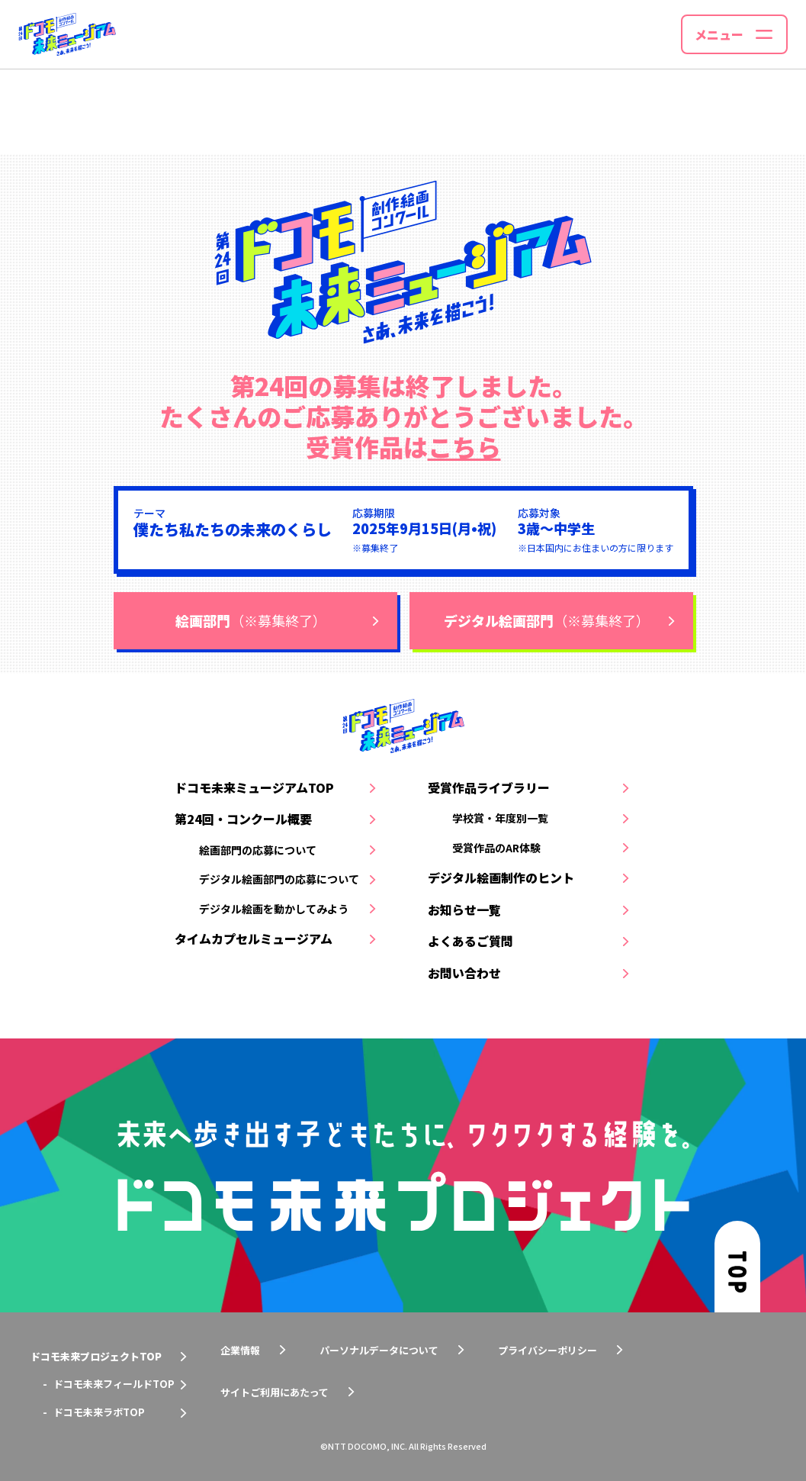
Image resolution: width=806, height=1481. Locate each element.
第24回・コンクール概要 (243, 819)
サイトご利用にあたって (274, 1392)
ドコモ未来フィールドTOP (114, 1383)
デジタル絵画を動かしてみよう (273, 908)
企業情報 (240, 1350)
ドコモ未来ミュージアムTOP (254, 787)
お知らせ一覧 (464, 909)
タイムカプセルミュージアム (253, 938)
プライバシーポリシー (547, 1350)
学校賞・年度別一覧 (500, 818)
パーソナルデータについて (379, 1350)
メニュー (719, 34)
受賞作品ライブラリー (489, 787)
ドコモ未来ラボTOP (99, 1412)
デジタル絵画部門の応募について (279, 879)
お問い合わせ (464, 973)
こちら (464, 446)
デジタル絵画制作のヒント (501, 877)
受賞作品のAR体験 (496, 847)
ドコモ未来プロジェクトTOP (96, 1356)
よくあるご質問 (470, 941)
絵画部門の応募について (257, 850)
